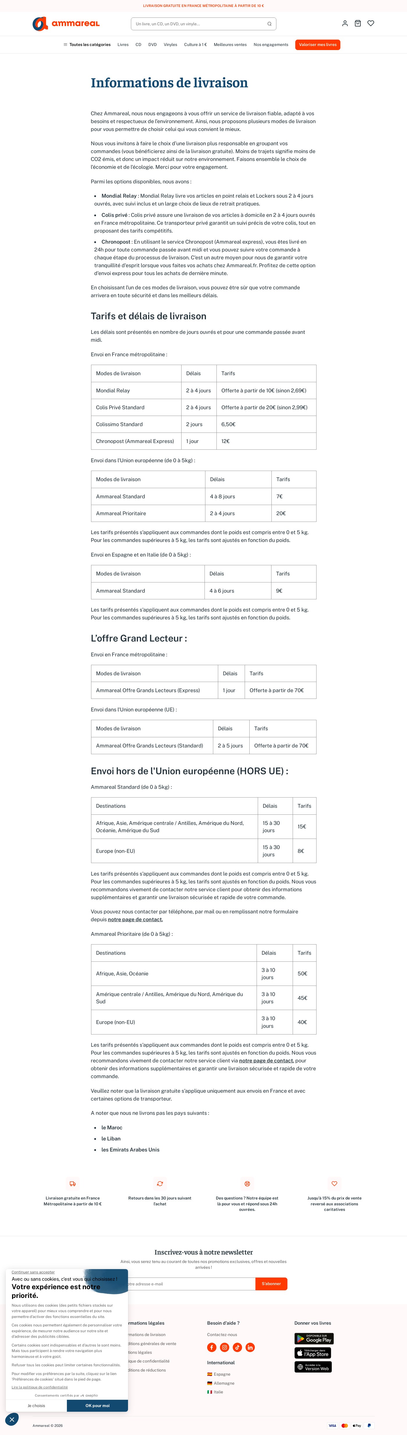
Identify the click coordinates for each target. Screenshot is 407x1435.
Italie (215, 1392)
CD (138, 44)
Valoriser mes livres (318, 44)
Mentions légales (136, 1352)
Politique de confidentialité (145, 1361)
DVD (152, 44)
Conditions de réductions (143, 1370)
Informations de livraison (143, 1334)
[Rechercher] (203, 23)
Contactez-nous (222, 1334)
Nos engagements (271, 44)
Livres (123, 44)
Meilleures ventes (230, 44)
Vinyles (170, 44)
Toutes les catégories (87, 44)
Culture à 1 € (195, 44)
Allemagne (220, 1383)
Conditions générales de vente (148, 1343)
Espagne (218, 1374)
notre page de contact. (135, 919)
